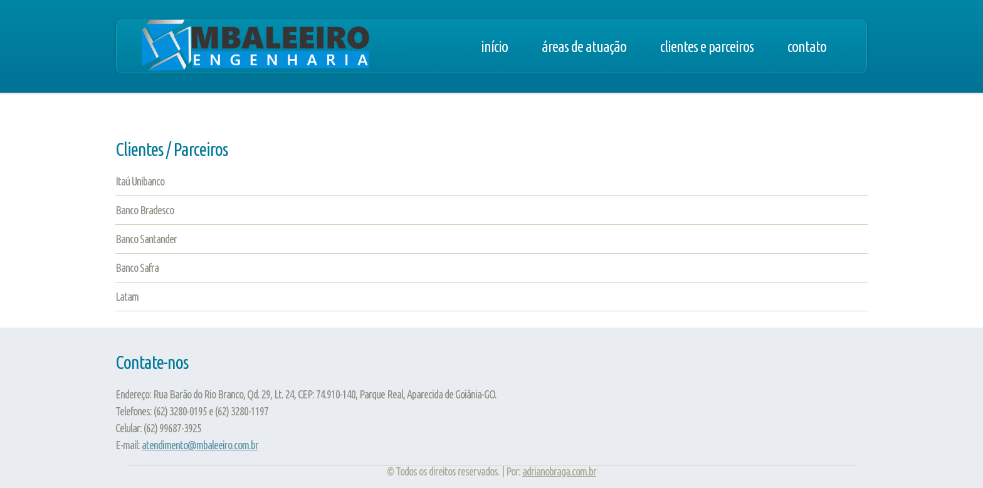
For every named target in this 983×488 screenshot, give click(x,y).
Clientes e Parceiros (707, 46)
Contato (806, 46)
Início (494, 46)
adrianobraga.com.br (559, 471)
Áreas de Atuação (584, 46)
